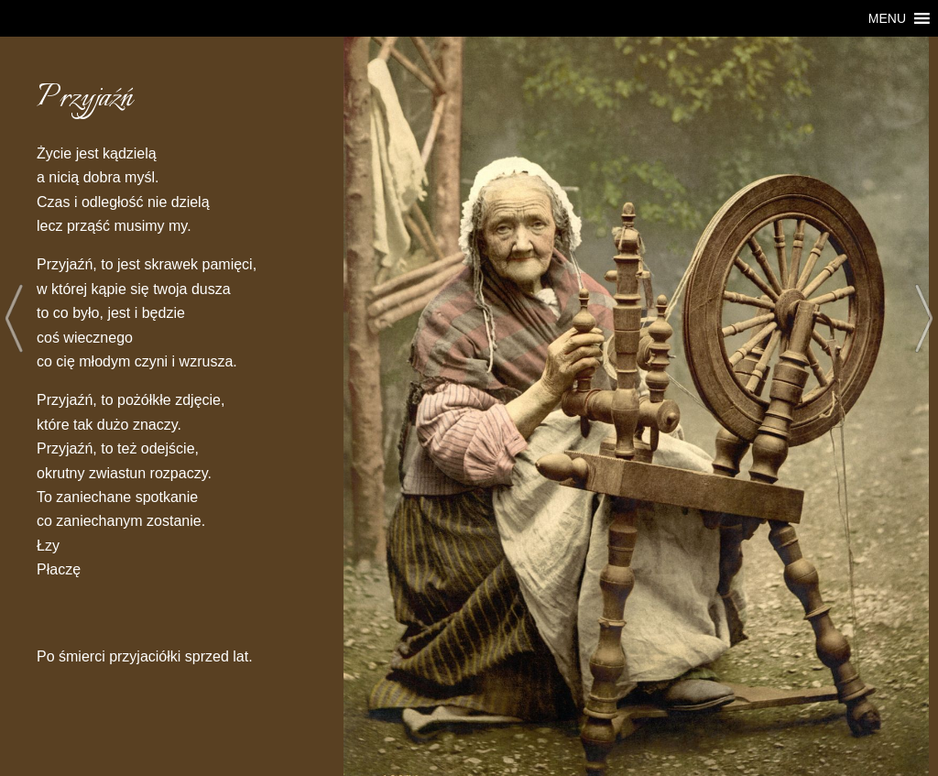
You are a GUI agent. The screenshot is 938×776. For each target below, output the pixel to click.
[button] (887, 18)
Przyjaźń (85, 98)
